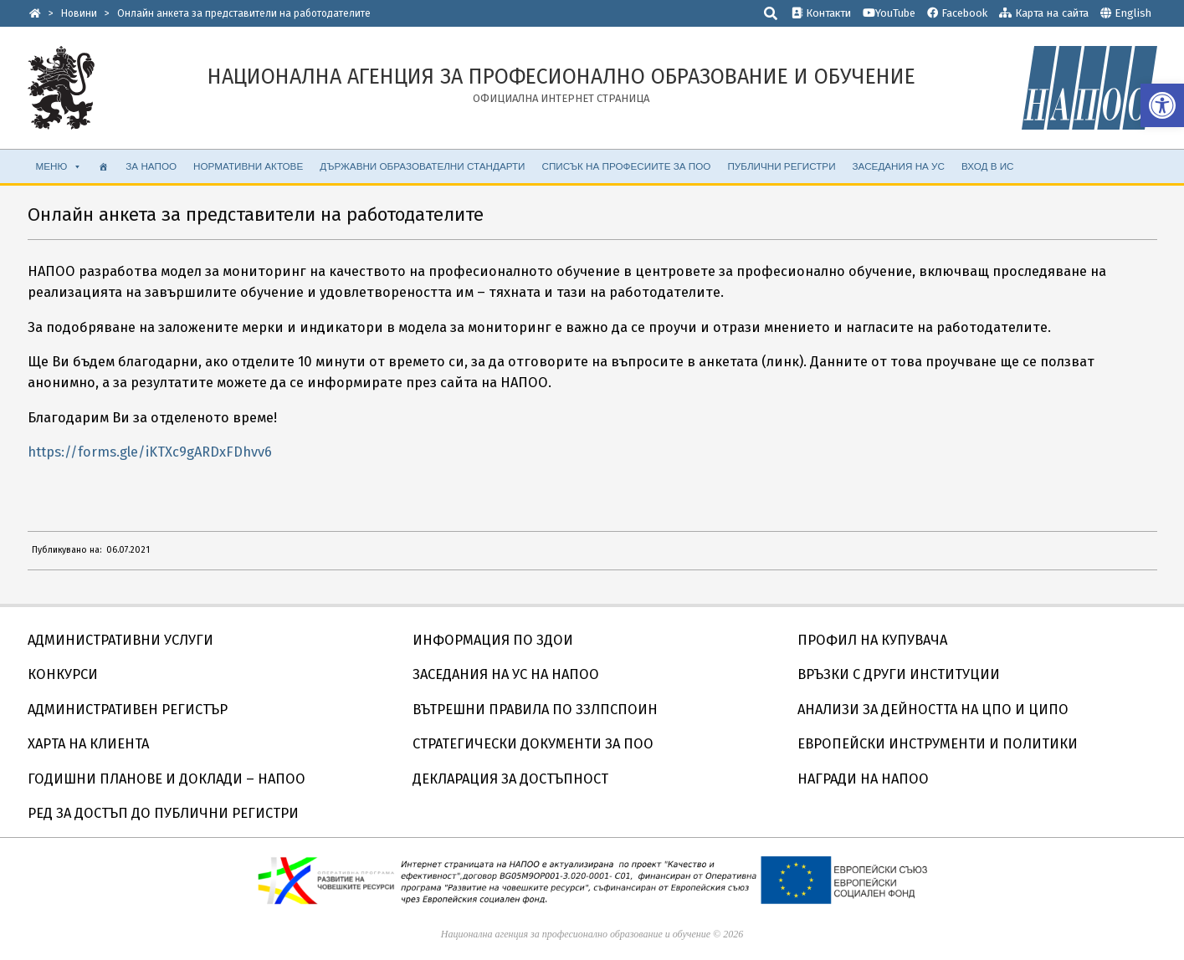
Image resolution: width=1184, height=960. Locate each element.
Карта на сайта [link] (1044, 13)
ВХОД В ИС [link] (987, 166)
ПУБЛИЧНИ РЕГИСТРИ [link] (781, 166)
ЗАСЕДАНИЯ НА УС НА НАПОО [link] (506, 674)
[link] (1162, 105)
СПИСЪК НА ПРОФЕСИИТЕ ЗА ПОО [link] (626, 166)
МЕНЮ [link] (59, 166)
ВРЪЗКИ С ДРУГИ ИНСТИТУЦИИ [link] (898, 674)
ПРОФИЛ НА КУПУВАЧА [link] (872, 640)
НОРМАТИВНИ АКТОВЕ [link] (248, 166)
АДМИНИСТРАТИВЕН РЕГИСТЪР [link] (128, 709)
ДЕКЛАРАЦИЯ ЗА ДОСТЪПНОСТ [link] (510, 779)
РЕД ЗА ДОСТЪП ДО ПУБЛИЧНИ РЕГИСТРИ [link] (163, 813)
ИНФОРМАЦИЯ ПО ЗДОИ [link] (493, 640)
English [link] (1133, 13)
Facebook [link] (957, 13)
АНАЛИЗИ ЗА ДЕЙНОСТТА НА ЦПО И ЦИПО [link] (933, 709)
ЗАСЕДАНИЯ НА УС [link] (899, 166)
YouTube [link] (889, 13)
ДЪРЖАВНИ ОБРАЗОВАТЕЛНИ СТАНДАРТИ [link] (422, 166)
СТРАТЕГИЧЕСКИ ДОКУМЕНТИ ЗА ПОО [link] (533, 744)
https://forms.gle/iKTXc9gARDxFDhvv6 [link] (150, 452)
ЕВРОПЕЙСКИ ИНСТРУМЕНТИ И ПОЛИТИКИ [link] (937, 744)
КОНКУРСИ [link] (63, 674)
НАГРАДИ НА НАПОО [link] (863, 779)
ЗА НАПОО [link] (151, 166)
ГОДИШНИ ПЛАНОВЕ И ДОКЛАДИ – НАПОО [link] (166, 779)
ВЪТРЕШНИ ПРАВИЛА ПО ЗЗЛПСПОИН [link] (535, 709)
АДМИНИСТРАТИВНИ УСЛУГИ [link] (120, 640)
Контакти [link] (821, 13)
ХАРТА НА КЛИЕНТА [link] (88, 744)
